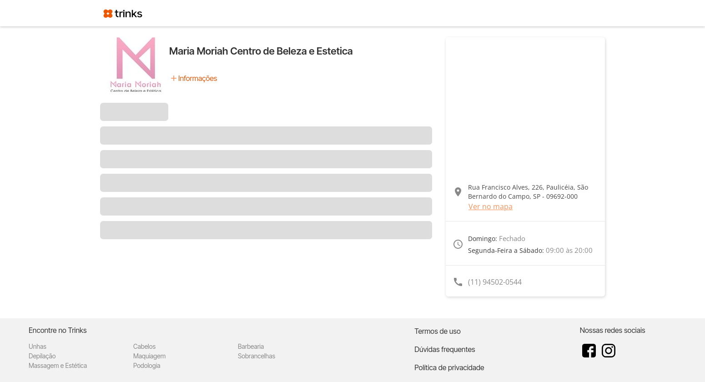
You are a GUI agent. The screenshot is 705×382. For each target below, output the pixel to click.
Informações (197, 78)
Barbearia (251, 346)
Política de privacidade (449, 367)
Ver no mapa (490, 206)
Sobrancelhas (256, 356)
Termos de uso (437, 331)
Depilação (42, 356)
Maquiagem (149, 356)
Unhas (37, 346)
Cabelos (144, 346)
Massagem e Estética (58, 365)
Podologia (147, 365)
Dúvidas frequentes (444, 349)
